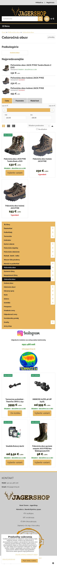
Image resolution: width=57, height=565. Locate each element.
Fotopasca (7, 306)
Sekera (29, 299)
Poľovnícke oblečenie (29, 252)
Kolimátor (7, 240)
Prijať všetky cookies (29, 561)
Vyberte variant (14, 173)
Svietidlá (29, 303)
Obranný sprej (29, 291)
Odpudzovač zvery (10, 314)
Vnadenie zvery (9, 310)
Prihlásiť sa (39, 2)
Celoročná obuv (29, 279)
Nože (29, 295)
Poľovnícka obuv (29, 267)
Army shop (8, 326)
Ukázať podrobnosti (8, 559)
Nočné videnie (29, 244)
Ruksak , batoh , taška (29, 256)
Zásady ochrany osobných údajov (27, 554)
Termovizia (29, 236)
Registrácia (50, 2)
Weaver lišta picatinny (12, 260)
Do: (41, 117)
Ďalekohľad (29, 228)
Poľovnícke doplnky (29, 248)
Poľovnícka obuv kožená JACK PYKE (27, 78)
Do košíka (14, 413)
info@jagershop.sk (28, 349)
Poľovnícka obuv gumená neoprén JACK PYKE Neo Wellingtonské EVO (42, 448)
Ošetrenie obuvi (29, 287)
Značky (29, 322)
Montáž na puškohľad (29, 264)
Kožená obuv (15, 53)
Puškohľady (29, 232)
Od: (15, 117)
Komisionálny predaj (11, 318)
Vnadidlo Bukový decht (15, 446)
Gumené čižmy (29, 271)
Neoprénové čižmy (29, 275)
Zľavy (7, 224)
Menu (6, 26)
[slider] (5, 110)
